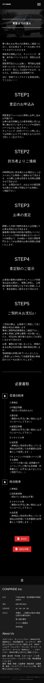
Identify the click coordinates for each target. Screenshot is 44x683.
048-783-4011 (21, 604)
